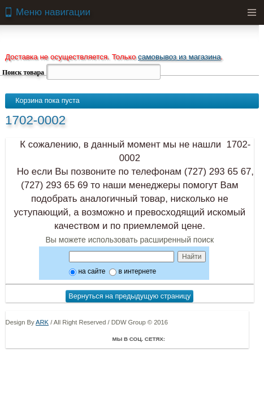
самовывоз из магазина (179, 57)
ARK (42, 322)
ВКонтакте (208, 338)
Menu (251, 12)
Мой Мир (239, 338)
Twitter (192, 338)
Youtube (224, 338)
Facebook (176, 338)
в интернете (132, 271)
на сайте (87, 271)
